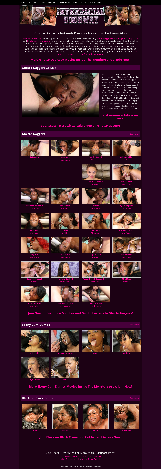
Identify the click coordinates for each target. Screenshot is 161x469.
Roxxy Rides (65, 157)
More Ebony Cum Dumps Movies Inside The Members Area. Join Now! (80, 386)
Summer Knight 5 (34, 279)
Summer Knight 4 (65, 279)
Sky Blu (34, 254)
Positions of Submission (92, 456)
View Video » (34, 160)
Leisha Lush (65, 206)
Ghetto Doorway (29, 2)
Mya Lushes (34, 380)
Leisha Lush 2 (96, 157)
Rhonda (65, 380)
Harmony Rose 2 (126, 230)
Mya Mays (126, 279)
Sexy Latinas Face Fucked (70, 456)
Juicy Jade (34, 353)
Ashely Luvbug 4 (96, 181)
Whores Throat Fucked (90, 459)
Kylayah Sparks (126, 206)
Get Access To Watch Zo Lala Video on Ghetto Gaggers (80, 125)
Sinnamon (126, 430)
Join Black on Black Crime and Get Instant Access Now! (80, 437)
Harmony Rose (34, 303)
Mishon (126, 353)
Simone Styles (96, 303)
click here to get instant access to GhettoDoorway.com (97, 52)
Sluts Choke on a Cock (70, 459)
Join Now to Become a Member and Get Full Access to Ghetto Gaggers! (80, 313)
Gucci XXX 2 (34, 230)
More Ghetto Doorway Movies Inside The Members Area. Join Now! (80, 59)
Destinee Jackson (65, 303)
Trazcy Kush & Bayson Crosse (95, 279)
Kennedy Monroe (65, 353)
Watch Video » (34, 282)
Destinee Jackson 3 (34, 206)
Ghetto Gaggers (48, 2)
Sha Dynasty (126, 181)
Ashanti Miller (126, 157)
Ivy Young (65, 230)
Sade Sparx (34, 157)
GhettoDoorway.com (33, 38)
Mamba (95, 353)
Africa (34, 430)
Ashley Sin (65, 254)
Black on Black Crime (91, 2)
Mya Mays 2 (96, 254)
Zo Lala (96, 206)
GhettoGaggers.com (106, 38)
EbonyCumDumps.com (127, 38)
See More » (134, 134)
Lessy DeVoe (126, 254)
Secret (96, 430)
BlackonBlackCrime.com (38, 41)
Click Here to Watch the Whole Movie (120, 117)
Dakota (65, 430)
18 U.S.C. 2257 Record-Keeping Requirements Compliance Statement (80, 466)
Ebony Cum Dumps (68, 2)
